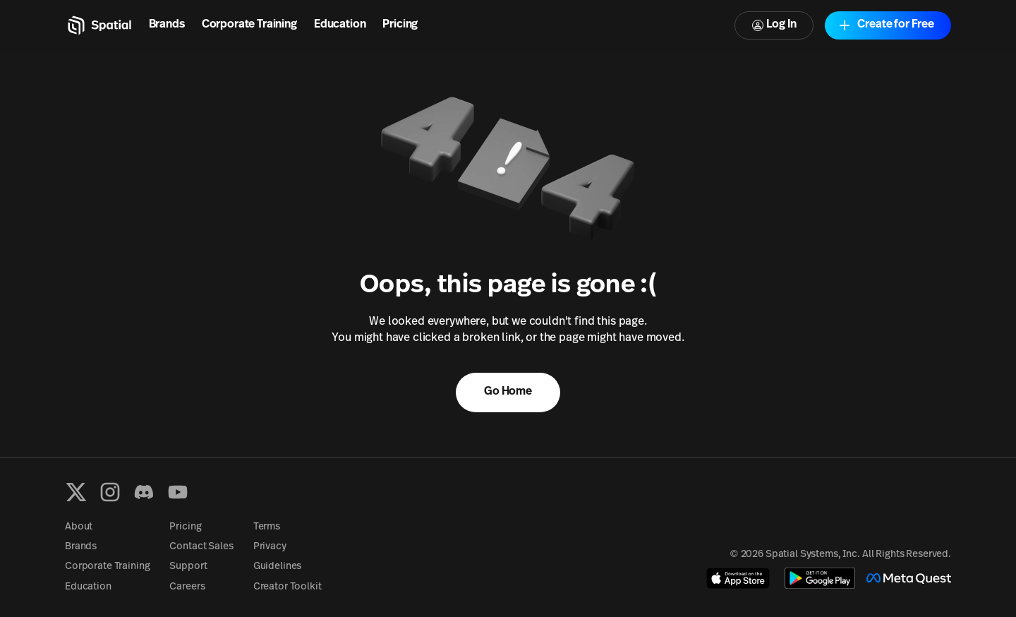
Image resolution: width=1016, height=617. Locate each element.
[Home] (98, 25)
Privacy (269, 546)
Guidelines (277, 566)
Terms (266, 527)
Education (340, 24)
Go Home (508, 391)
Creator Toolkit (287, 587)
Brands (167, 24)
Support (188, 566)
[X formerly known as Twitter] (76, 492)
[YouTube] (178, 492)
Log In (774, 25)
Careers (187, 587)
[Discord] (144, 492)
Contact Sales (201, 546)
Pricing (400, 24)
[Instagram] (110, 492)
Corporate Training (249, 24)
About (78, 527)
